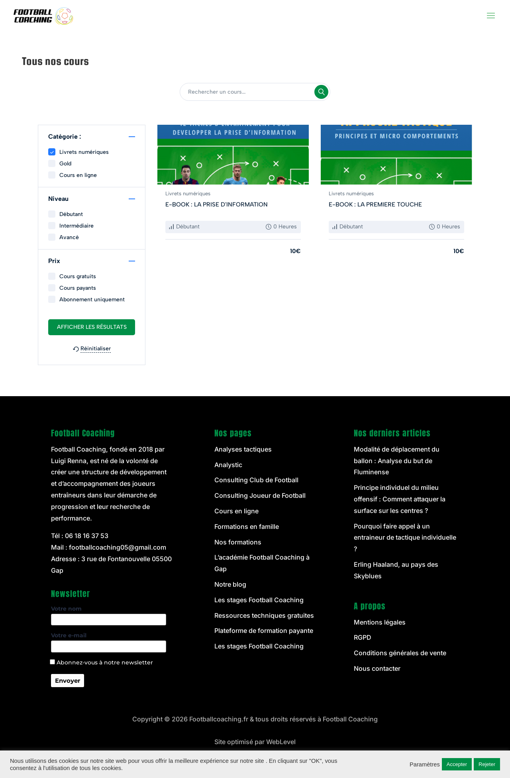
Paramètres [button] (425, 764)
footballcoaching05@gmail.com (117, 547)
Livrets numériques (187, 193)
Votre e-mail (108, 641)
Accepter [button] (457, 764)
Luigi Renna (68, 461)
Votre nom (108, 614)
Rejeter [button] (487, 764)
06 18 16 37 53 (86, 536)
